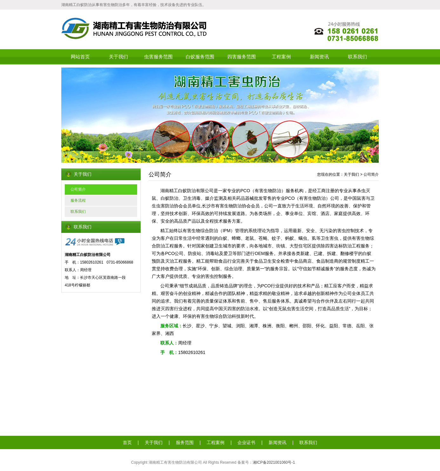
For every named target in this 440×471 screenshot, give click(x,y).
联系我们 (357, 56)
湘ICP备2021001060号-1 (274, 462)
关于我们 (118, 56)
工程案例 (281, 56)
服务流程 (78, 200)
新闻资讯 (319, 56)
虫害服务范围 (158, 56)
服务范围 (185, 442)
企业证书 (246, 442)
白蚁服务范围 (200, 56)
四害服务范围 (241, 56)
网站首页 (80, 56)
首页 (127, 442)
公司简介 (78, 189)
